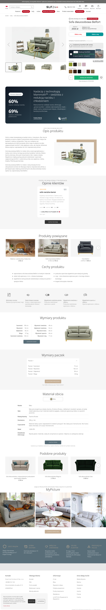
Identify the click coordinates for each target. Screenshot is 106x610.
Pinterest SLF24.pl (56, 567)
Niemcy (79, 582)
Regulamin (56, 599)
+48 (6, 582)
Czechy (79, 597)
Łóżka (38, 11)
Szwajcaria (80, 585)
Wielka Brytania (81, 579)
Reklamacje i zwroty (34, 588)
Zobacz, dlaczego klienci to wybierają (83, 54)
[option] (70, 64)
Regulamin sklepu (58, 585)
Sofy (33, 11)
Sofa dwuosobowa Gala (86, 476)
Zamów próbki (53, 442)
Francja (79, 594)
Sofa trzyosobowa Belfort (53, 259)
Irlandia (79, 588)
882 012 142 (11, 582)
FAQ (30, 582)
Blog (54, 582)
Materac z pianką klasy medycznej (20, 259)
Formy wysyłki (33, 585)
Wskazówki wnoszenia (53, 381)
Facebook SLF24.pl (50, 567)
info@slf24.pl (9, 588)
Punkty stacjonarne (58, 591)
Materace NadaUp (48, 11)
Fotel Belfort (85, 259)
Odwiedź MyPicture (53, 531)
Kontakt (88, 11)
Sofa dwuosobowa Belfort (21, 15)
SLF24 (6, 15)
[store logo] (53, 7)
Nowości (17, 11)
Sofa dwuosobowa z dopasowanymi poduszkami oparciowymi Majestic (20, 477)
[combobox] (21, 7)
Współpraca (79, 11)
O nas (54, 579)
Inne (58, 11)
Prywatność (63, 597)
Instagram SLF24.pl (53, 567)
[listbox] (86, 64)
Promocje (26, 11)
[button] (8, 44)
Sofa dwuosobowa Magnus (53, 476)
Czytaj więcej (6, 606)
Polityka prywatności (58, 588)
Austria (79, 591)
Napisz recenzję (53, 222)
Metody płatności (34, 591)
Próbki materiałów (67, 11)
